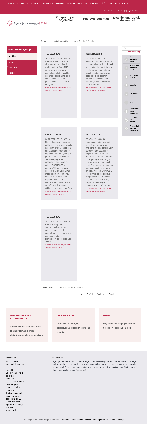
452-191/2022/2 (94, 54)
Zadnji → (112, 294)
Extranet (9, 407)
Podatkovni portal (119, 3)
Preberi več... (82, 370)
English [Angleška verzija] (108, 11)
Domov (10, 3)
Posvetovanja (74, 3)
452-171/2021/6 (53, 134)
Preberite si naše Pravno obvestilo (76, 420)
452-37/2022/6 (93, 134)
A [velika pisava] (121, 10)
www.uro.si (11, 410)
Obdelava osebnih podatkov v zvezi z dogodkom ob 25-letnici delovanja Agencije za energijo (15, 399)
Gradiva (60, 3)
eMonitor (10, 379)
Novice (34, 3)
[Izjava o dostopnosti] (124, 10)
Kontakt (9, 370)
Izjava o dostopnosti (15, 381)
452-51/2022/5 (52, 217)
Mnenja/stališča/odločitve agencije (62, 41)
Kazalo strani (12, 361)
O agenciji (22, 3)
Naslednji (100, 294)
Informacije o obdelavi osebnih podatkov (13, 387)
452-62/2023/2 (52, 54)
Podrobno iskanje (134, 52)
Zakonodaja (47, 3)
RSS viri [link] (134, 11)
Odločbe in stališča (95, 3)
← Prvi (79, 294)
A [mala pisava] (116, 11)
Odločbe (82, 41)
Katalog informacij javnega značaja (108, 420)
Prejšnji (90, 294)
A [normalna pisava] (118, 11)
